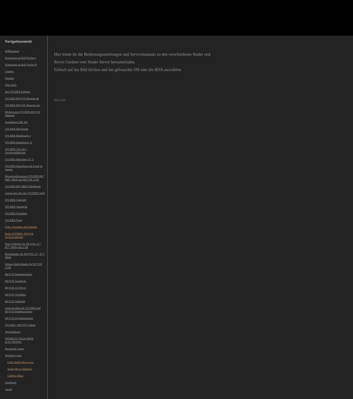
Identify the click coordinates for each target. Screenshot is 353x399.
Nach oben (60, 99)
